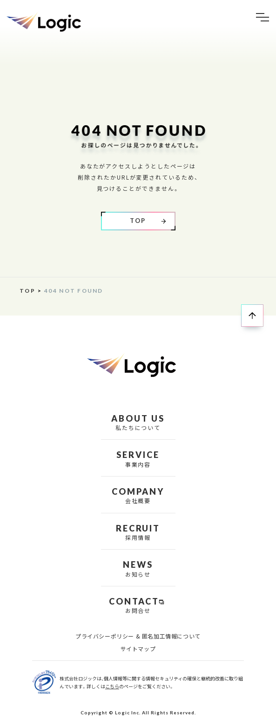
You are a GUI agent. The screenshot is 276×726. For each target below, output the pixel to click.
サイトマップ (138, 648)
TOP (27, 290)
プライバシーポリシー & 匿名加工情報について (138, 636)
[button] (262, 17)
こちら (112, 686)
